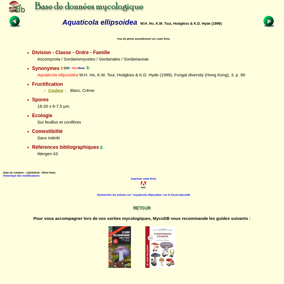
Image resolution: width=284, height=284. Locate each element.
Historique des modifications (21, 175)
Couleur (55, 90)
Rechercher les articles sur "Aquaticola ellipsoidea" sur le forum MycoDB (143, 194)
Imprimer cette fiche (143, 178)
